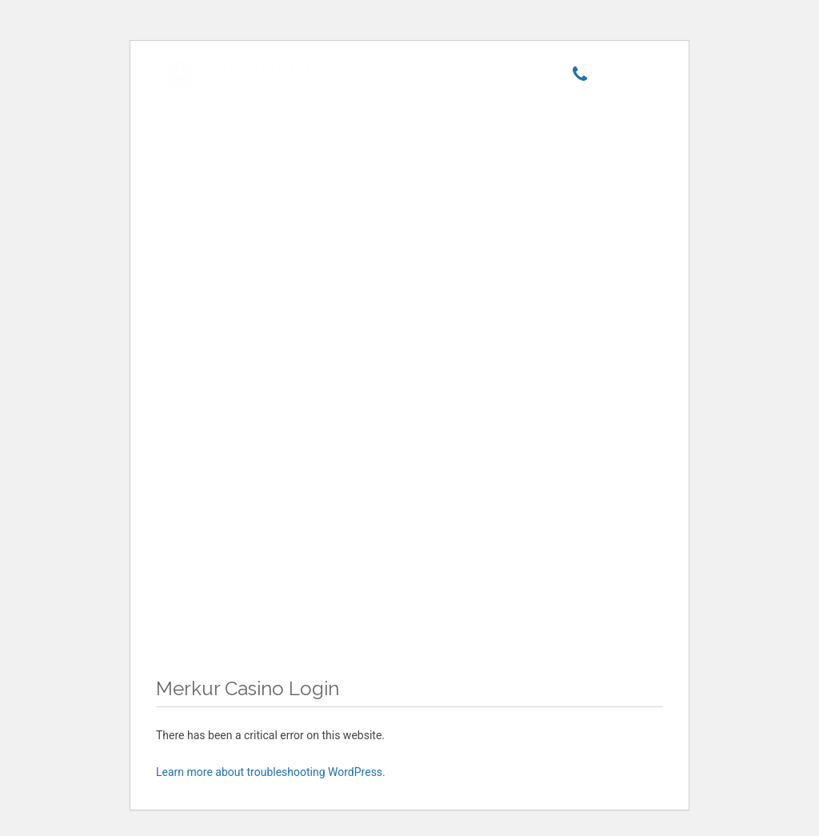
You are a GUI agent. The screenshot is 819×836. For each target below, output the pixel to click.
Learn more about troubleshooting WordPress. (271, 772)
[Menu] (625, 77)
